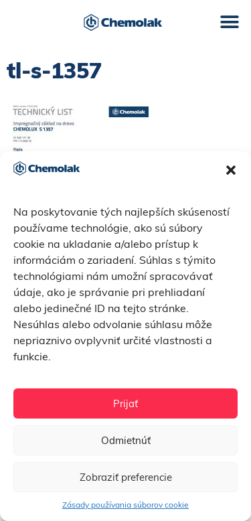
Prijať (125, 403)
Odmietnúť (126, 440)
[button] (231, 170)
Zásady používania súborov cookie (125, 505)
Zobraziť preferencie (126, 477)
